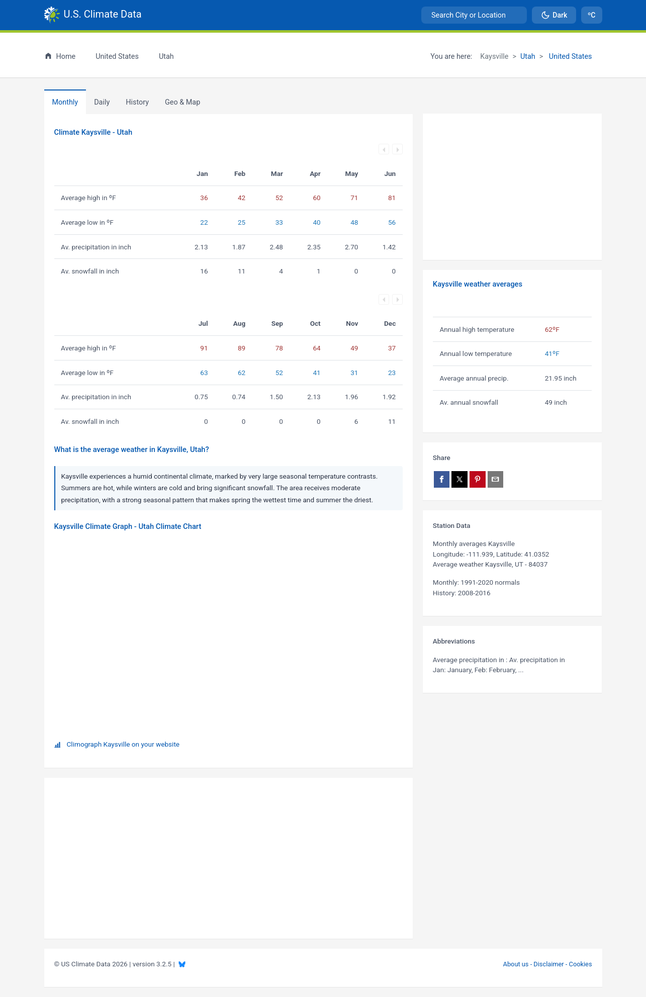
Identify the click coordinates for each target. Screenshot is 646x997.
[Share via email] (496, 479)
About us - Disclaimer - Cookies (547, 964)
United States (569, 56)
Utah (527, 56)
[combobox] (474, 15)
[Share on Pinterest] (478, 479)
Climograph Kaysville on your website (123, 744)
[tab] (137, 102)
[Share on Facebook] (442, 479)
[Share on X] (459, 479)
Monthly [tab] (65, 102)
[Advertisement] (512, 187)
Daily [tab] (102, 102)
